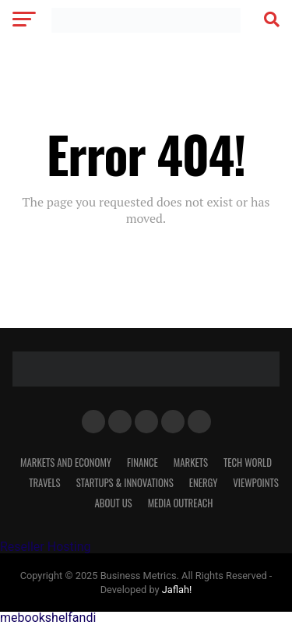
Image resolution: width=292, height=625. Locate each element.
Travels (45, 482)
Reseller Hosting (45, 546)
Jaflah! (177, 589)
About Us (113, 503)
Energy (203, 482)
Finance (142, 462)
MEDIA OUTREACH (180, 503)
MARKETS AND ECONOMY (65, 462)
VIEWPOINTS (255, 482)
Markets (191, 462)
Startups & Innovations (125, 482)
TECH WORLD (247, 462)
